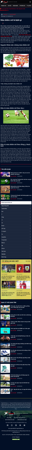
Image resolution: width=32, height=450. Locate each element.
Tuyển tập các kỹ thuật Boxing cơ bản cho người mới (20, 336)
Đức (2, 211)
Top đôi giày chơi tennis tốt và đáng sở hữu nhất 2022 (21, 351)
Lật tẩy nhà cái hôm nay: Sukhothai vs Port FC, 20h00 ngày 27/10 (8, 294)
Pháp (3, 217)
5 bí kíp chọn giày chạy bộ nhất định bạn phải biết (20, 383)
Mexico (3, 242)
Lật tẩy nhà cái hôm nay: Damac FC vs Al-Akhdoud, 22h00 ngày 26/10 (23, 294)
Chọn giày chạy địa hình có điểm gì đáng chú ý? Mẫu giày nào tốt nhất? (20, 306)
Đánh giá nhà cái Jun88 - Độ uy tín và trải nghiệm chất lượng (20, 173)
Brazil (3, 225)
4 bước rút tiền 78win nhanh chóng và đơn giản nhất (20, 322)
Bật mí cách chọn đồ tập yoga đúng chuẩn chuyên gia (20, 358)
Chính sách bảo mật (22, 419)
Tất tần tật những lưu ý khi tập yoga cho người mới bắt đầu (20, 375)
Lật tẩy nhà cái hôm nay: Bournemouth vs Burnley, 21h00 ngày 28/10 (23, 277)
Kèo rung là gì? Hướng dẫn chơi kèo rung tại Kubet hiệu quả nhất (21, 180)
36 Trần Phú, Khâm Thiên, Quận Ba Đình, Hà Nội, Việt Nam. (18, 434)
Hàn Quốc (4, 251)
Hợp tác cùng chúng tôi (19, 417)
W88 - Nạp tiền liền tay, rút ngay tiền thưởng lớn (21, 390)
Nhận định (15, 5)
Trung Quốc (4, 239)
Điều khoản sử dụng (9, 419)
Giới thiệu (9, 417)
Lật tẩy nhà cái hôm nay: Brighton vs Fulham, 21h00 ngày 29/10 (8, 277)
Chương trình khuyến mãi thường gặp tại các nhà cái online (21, 196)
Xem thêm (28, 261)
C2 (2, 222)
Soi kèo (9, 5)
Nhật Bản (3, 254)
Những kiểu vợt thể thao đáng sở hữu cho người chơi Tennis (20, 187)
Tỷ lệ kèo (29, 5)
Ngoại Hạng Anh (5, 205)
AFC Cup (3, 228)
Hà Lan (3, 248)
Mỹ (2, 245)
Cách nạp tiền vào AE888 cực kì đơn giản (20, 328)
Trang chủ (3, 5)
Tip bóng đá (22, 5)
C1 (2, 219)
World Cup (4, 256)
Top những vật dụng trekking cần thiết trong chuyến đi (21, 344)
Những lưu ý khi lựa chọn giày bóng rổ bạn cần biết (20, 365)
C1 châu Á (4, 231)
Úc (2, 234)
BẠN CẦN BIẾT (13, 14)
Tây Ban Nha (4, 208)
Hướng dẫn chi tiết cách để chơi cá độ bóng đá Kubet (21, 315)
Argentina (4, 237)
